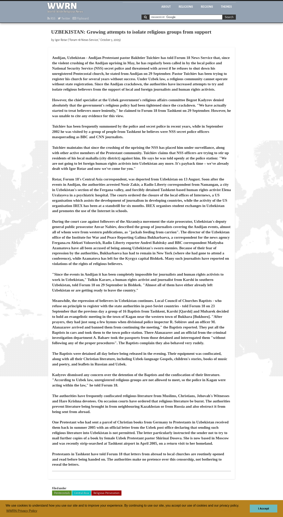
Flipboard (81, 18)
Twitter (64, 18)
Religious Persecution (106, 493)
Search (229, 17)
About (166, 6)
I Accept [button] (263, 508)
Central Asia (81, 493)
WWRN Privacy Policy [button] (21, 510)
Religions (186, 6)
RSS (51, 18)
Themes (226, 6)
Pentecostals (62, 493)
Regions (207, 6)
